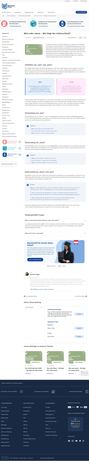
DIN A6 (25, 431)
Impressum (30, 458)
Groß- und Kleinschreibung (8, 62)
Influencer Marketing (51, 435)
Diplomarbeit (4, 417)
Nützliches (40, 12)
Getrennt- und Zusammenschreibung (11, 60)
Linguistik (4, 73)
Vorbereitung (5, 131)
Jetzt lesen (28, 373)
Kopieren (79, 314)
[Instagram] (73, 440)
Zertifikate (26, 445)
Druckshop (4, 407)
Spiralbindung (5, 438)
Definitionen (5, 47)
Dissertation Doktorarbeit (8, 52)
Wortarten (53, 73)
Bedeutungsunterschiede (38, 37)
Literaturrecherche (6, 76)
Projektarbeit (5, 97)
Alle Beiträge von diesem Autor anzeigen (41, 289)
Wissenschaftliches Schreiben (9, 136)
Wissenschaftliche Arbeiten (8, 133)
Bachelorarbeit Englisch (8, 44)
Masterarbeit (5, 78)
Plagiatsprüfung (29, 12)
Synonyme (4, 126)
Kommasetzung (6, 70)
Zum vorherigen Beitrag (31, 296)
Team (47, 424)
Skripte (25, 414)
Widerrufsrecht (23, 458)
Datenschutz (16, 458)
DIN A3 (25, 421)
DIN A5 (25, 428)
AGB (11, 458)
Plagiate (4, 86)
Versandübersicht (50, 411)
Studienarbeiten (6, 403)
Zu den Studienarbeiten (35, 259)
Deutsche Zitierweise (7, 49)
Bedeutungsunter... (36, 362)
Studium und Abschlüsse (8, 123)
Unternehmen (50, 403)
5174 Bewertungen (75, 426)
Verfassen (4, 128)
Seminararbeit (5, 112)
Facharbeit (4, 57)
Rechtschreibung (6, 102)
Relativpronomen (76, 116)
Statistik (4, 118)
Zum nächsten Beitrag (80, 296)
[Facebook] (69, 440)
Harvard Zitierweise (7, 65)
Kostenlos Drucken (51, 431)
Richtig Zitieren (6, 110)
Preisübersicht (27, 407)
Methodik (4, 81)
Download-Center (50, 417)
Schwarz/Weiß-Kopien (29, 438)
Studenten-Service (6, 120)
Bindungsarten (5, 442)
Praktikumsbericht (6, 91)
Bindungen (17, 12)
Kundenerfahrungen (51, 421)
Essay (3, 55)
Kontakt (76, 1)
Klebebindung (5, 435)
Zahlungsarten (49, 414)
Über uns (48, 428)
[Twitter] (80, 440)
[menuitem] (4, 458)
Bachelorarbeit (5, 41)
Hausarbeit (4, 68)
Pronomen (55, 116)
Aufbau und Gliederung (7, 39)
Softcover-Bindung (6, 431)
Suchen (67, 1)
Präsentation (5, 89)
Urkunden (26, 442)
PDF (24, 417)
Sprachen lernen (6, 115)
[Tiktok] (83, 440)
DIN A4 (25, 424)
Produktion (5, 94)
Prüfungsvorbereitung (7, 99)
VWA (2, 421)
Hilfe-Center (84, 1)
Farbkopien (26, 435)
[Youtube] (76, 440)
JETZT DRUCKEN (81, 12)
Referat (4, 105)
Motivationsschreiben (7, 83)
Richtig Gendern (6, 107)
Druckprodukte (6, 12)
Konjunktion (54, 146)
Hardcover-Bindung (6, 428)
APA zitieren (5, 36)
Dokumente (26, 411)
